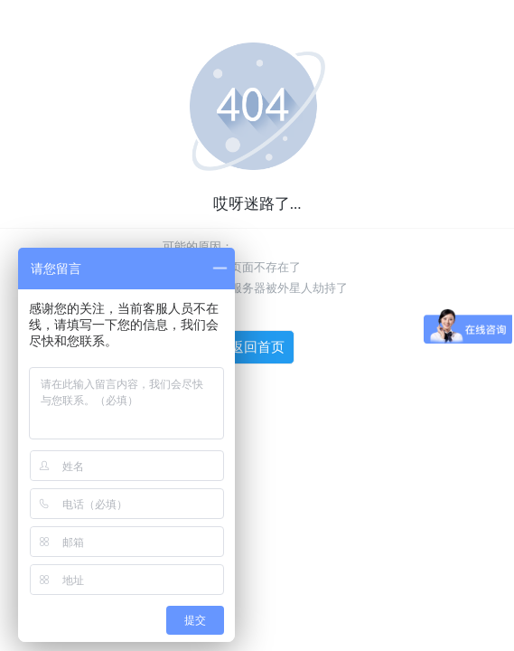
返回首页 (257, 347)
